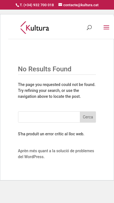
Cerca (88, 117)
